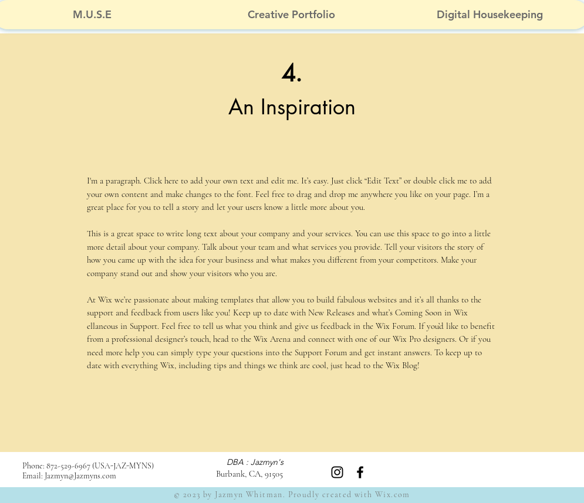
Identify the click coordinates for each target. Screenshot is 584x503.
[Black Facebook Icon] (360, 472)
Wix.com (392, 494)
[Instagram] (337, 472)
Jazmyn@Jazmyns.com (80, 476)
